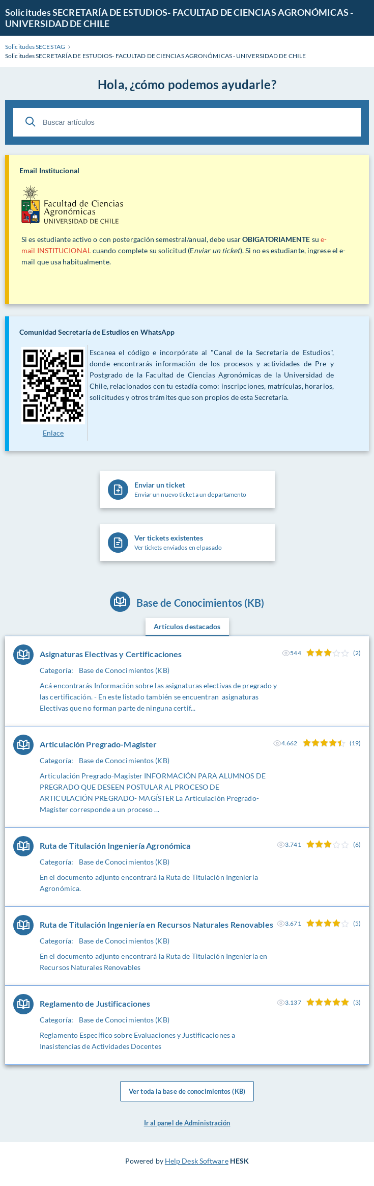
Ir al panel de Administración (187, 1123)
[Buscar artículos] (187, 122)
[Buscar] (30, 122)
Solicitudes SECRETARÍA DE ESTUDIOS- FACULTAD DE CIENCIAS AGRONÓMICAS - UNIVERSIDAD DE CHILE (179, 18)
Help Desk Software (196, 1160)
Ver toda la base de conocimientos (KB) (187, 1091)
